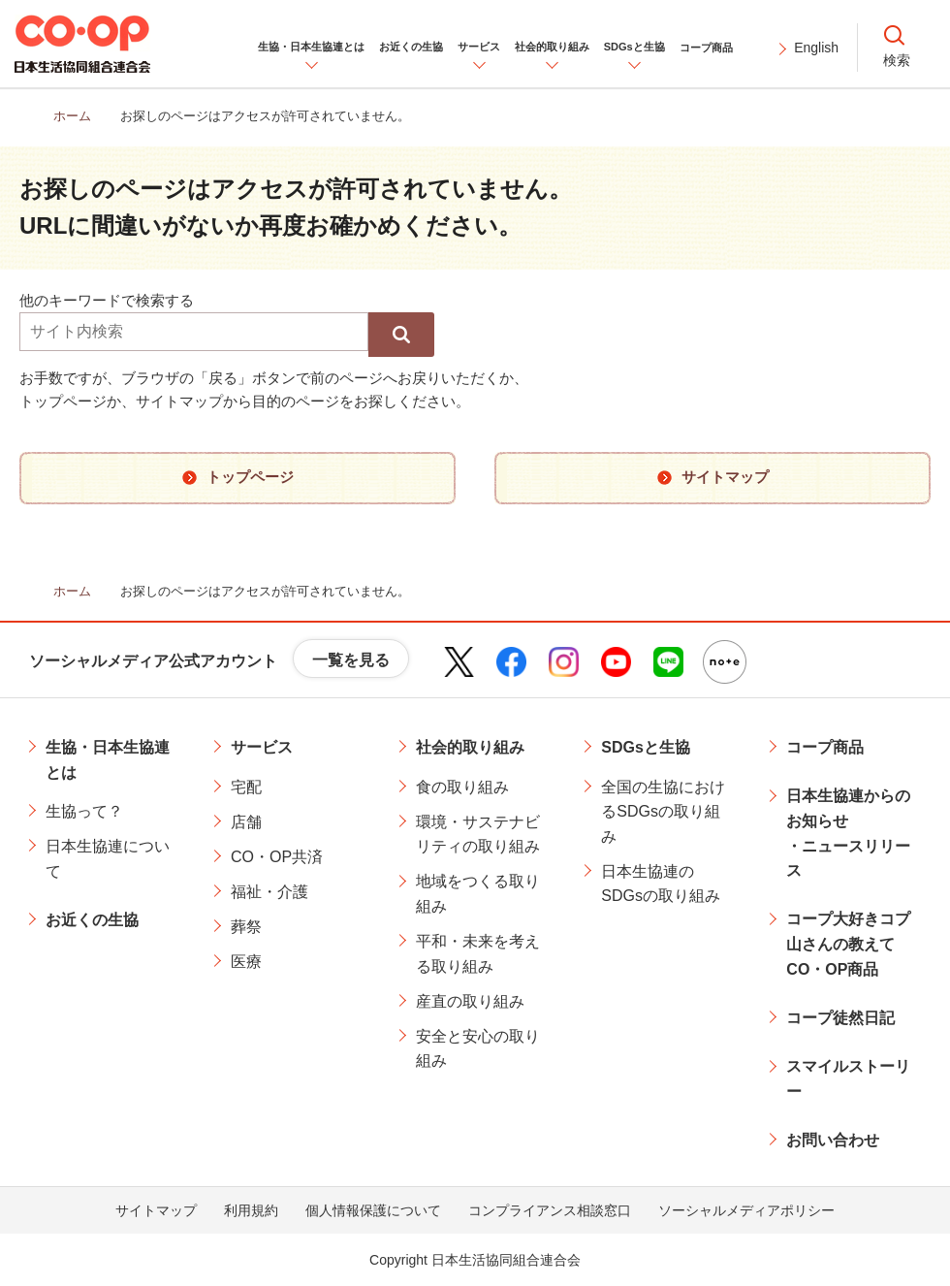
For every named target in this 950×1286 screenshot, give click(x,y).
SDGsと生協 (645, 747)
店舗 (246, 822)
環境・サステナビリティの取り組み (478, 834)
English (816, 47)
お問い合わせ (832, 1140)
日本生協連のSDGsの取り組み (660, 884)
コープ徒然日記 (840, 1018)
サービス (262, 747)
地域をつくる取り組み (478, 894)
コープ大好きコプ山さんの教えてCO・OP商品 (848, 944)
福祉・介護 (269, 892)
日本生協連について (108, 859)
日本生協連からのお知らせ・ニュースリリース (848, 833)
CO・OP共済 (277, 857)
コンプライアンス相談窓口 (549, 1210)
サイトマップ (156, 1210)
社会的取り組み (470, 747)
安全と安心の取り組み (478, 1049)
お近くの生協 (92, 920)
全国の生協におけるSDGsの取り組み (663, 812)
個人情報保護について (373, 1210)
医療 (246, 961)
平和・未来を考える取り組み (478, 954)
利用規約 (251, 1210)
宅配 (246, 787)
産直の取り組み (470, 1001)
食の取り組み (462, 787)
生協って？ (84, 811)
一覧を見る (351, 660)
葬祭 (246, 926)
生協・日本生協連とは (108, 760)
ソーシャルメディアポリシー (746, 1210)
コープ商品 (825, 747)
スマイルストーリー (848, 1079)
